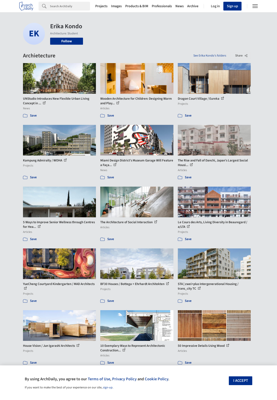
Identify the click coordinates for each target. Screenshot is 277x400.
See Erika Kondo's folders (209, 55)
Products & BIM (136, 6)
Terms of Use (99, 379)
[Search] (70, 6)
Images (116, 6)
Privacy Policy (124, 379)
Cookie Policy (156, 379)
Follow (66, 41)
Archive (192, 6)
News (179, 6)
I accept (240, 380)
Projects (101, 6)
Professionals (162, 6)
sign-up (108, 387)
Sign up (232, 6)
